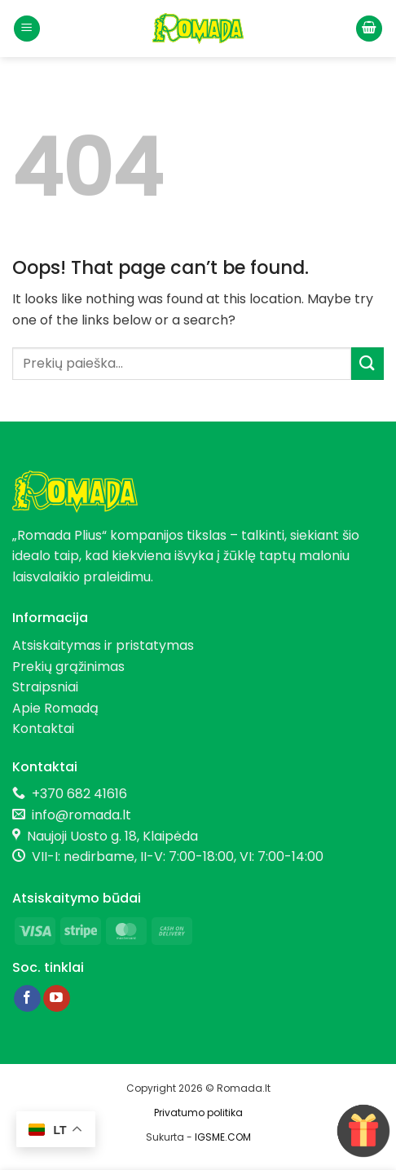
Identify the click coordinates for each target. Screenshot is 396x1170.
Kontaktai (43, 728)
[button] (27, 28)
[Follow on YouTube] (56, 999)
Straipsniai (45, 687)
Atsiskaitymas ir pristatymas (103, 645)
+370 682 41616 (79, 793)
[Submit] (367, 363)
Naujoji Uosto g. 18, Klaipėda (112, 836)
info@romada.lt (78, 815)
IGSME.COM (223, 1137)
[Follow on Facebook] (27, 999)
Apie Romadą (55, 708)
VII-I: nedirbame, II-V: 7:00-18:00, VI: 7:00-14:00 (177, 856)
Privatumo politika (198, 1112)
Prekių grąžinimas (68, 666)
